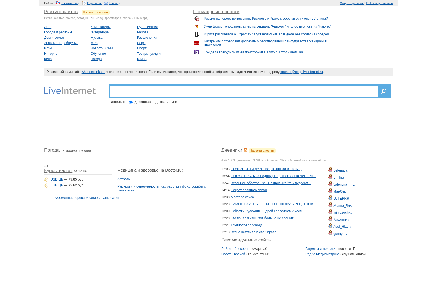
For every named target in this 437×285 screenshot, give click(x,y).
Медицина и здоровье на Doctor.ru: (150, 170)
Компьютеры (101, 27)
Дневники (231, 150)
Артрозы (123, 179)
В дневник (94, 3)
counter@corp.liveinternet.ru (301, 72)
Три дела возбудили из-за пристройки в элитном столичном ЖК (253, 52)
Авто (47, 27)
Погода (96, 59)
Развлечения (147, 38)
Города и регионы (58, 32)
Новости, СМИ (102, 48)
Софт (141, 43)
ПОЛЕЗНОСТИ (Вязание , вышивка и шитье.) (266, 169)
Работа (142, 32)
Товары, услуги (149, 54)
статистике (168, 102)
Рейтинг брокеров (235, 249)
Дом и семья (54, 38)
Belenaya (340, 170)
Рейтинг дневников (379, 3)
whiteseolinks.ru (93, 72)
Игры (48, 48)
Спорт (142, 48)
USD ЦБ (56, 179)
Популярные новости (216, 11)
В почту (114, 3)
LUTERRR (341, 198)
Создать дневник (352, 3)
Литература (100, 32)
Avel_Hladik (342, 227)
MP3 (94, 43)
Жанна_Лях (342, 206)
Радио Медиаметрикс (322, 254)
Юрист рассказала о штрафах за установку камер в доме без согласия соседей (266, 34)
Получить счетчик (95, 12)
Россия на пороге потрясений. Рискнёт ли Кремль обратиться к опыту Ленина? (266, 18)
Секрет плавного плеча (249, 190)
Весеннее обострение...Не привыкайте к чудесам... (271, 183)
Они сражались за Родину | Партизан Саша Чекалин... (273, 176)
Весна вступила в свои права (253, 232)
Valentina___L (344, 184)
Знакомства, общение (61, 43)
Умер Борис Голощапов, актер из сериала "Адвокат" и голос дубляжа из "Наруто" (267, 26)
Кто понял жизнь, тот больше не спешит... (263, 218)
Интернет (51, 54)
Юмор (142, 59)
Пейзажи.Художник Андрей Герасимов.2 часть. (267, 211)
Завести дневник (262, 150)
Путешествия (147, 27)
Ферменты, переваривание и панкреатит (87, 198)
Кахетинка (341, 220)
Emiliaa (338, 177)
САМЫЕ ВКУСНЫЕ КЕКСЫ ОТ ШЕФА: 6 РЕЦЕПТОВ (272, 204)
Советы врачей (233, 254)
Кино (48, 59)
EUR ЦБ (56, 185)
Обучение (98, 54)
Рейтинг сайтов (61, 11)
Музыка (96, 38)
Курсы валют (58, 170)
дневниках (143, 102)
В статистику (70, 3)
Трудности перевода (246, 225)
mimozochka (342, 213)
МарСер (339, 191)
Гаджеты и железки (320, 249)
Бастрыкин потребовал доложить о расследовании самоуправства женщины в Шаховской (265, 43)
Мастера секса (242, 197)
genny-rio (340, 234)
